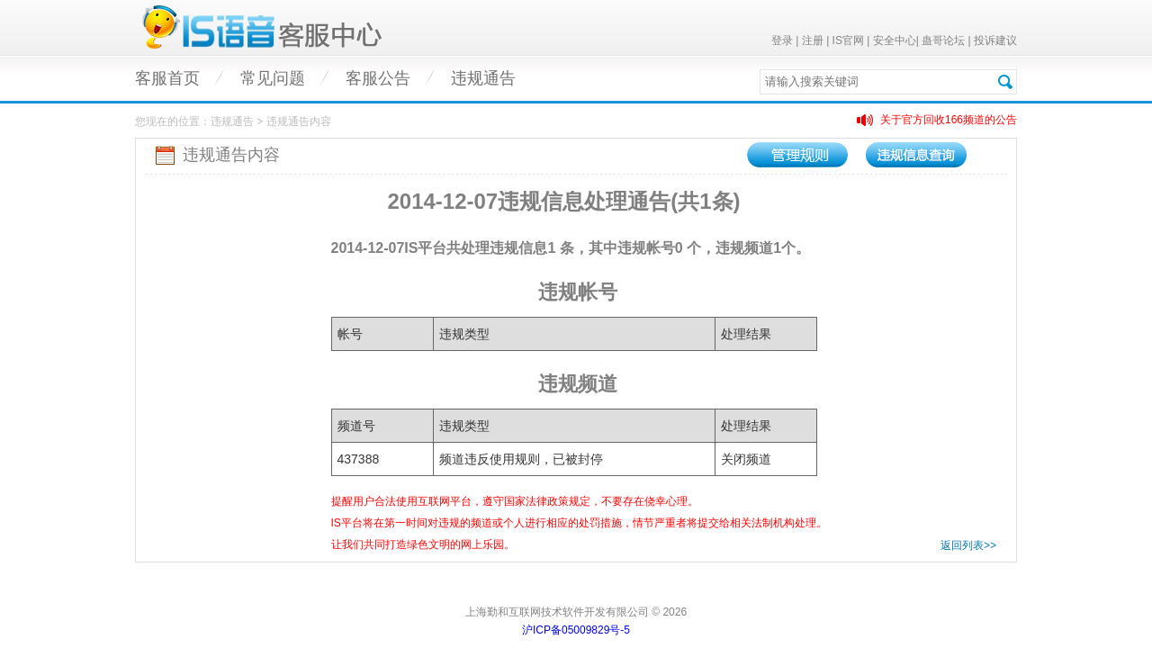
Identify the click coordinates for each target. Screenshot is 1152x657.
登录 (782, 40)
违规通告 (483, 78)
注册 (813, 40)
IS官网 (848, 40)
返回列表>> (968, 545)
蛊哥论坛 (943, 40)
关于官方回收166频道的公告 (948, 119)
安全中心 (894, 40)
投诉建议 (995, 40)
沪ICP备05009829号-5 (576, 630)
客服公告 (378, 78)
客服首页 (167, 78)
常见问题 (272, 78)
